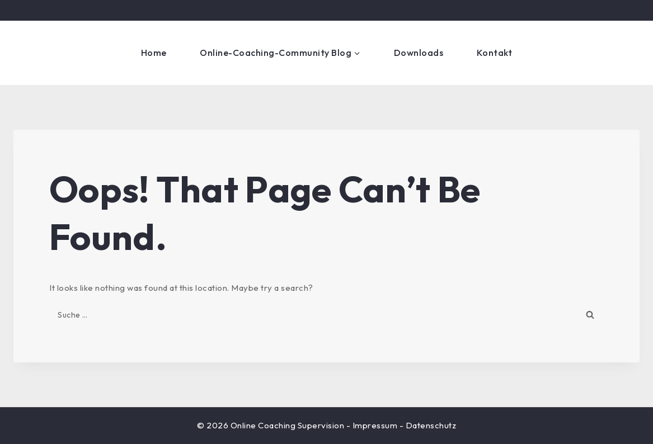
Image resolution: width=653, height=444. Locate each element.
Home (154, 52)
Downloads (419, 52)
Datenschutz (431, 425)
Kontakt (495, 52)
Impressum (375, 425)
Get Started (593, 53)
